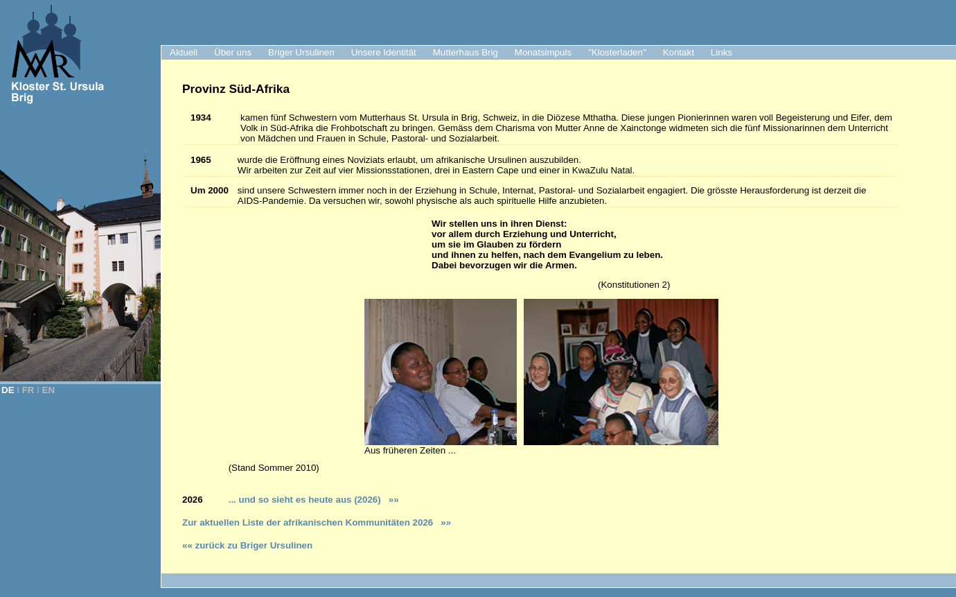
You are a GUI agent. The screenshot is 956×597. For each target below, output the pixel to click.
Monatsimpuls (543, 52)
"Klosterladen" (617, 52)
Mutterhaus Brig (465, 52)
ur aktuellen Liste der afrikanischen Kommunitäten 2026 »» (319, 522)
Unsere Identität (383, 52)
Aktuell (183, 52)
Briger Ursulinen (301, 52)
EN (48, 390)
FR (28, 390)
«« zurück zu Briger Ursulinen (247, 545)
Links (721, 52)
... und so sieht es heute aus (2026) (310, 499)
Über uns (232, 52)
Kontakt (678, 52)
